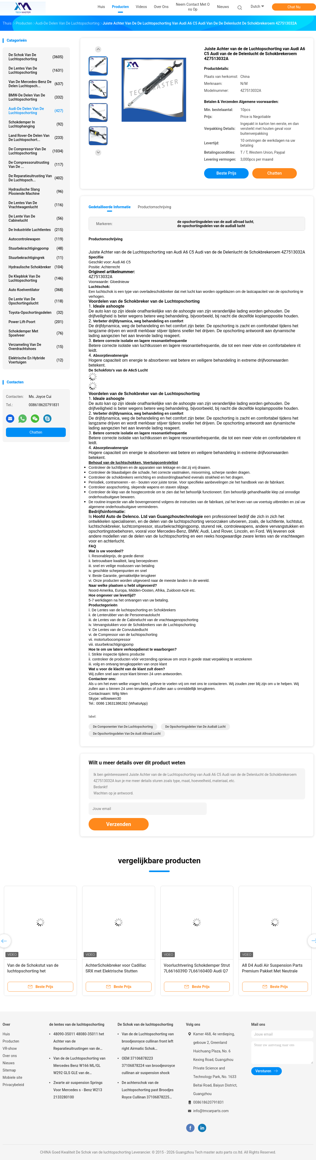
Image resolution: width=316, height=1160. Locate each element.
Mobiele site (12, 1077)
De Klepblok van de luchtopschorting (36, 278)
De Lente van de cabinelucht (36, 218)
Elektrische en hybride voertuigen (36, 360)
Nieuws (9, 1063)
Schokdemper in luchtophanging (36, 124)
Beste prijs (226, 173)
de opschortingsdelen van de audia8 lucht (195, 726)
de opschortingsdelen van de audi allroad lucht (127, 733)
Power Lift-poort (36, 321)
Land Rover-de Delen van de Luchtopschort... (36, 137)
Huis (6, 1034)
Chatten (36, 432)
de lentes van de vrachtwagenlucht (36, 205)
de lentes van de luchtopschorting (36, 70)
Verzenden (118, 824)
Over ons (10, 1056)
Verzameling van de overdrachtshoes (36, 347)
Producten (11, 1041)
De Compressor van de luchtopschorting (36, 151)
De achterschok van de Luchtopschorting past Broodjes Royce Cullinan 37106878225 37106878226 (148, 1091)
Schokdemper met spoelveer (36, 333)
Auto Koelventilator (36, 289)
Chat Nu (294, 7)
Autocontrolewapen (36, 239)
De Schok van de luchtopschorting (36, 57)
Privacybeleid (13, 1085)
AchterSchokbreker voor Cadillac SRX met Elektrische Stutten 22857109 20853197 (115, 971)
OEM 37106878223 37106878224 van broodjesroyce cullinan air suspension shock (148, 1065)
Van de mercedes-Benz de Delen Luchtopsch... (36, 84)
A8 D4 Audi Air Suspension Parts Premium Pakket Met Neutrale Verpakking (272, 971)
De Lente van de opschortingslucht (36, 301)
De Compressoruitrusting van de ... (36, 164)
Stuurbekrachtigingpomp (36, 248)
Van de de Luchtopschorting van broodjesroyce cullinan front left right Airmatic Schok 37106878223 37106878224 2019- (148, 1042)
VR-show (10, 1048)
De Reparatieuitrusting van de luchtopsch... (36, 178)
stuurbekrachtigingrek (36, 257)
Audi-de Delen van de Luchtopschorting (36, 111)
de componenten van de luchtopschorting (123, 726)
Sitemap (9, 1070)
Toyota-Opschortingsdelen (36, 312)
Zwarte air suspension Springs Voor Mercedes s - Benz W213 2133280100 (78, 1090)
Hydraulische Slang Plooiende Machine (36, 191)
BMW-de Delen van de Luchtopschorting (36, 97)
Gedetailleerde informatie (110, 207)
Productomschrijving (154, 207)
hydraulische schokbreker (36, 267)
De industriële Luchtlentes (36, 229)
